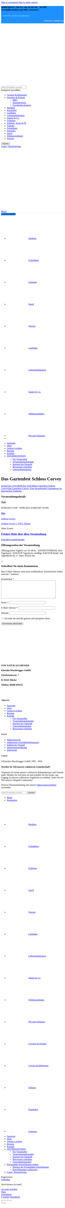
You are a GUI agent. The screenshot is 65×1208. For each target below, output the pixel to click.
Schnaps (10, 125)
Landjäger (11, 113)
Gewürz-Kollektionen (17, 95)
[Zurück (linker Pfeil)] (2, 1206)
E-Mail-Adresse (9, 611)
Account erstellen (9, 1192)
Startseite (11, 709)
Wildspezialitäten (15, 136)
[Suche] (13, 87)
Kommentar (7, 579)
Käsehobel (12, 110)
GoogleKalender (17, 539)
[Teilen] (5, 1203)
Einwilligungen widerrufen (25, 1173)
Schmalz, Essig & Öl (16, 123)
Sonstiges (11, 131)
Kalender (5, 539)
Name (4, 606)
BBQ (15, 100)
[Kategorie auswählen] (32, 90)
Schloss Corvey (8, 519)
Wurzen (10, 138)
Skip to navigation (9, 2)
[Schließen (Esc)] (2, 1203)
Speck (9, 133)
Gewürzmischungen (22, 105)
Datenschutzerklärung (17, 751)
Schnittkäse (12, 128)
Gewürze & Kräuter (16, 97)
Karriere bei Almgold (22, 464)
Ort (3, 513)
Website (4, 616)
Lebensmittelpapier (16, 115)
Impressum (12, 753)
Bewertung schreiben (22, 467)
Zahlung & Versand (16, 748)
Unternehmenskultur (22, 469)
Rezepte (10, 717)
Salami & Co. (13, 118)
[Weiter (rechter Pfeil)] (5, 1206)
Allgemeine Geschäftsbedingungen (23, 746)
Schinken (11, 120)
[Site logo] (19, 84)
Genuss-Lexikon (14, 714)
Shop (9, 711)
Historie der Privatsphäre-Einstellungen (31, 1170)
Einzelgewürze (19, 102)
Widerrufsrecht (14, 743)
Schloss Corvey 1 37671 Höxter (15, 523)
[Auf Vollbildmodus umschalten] (8, 1203)
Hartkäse (11, 108)
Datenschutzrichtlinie (46, 788)
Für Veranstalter (20, 459)
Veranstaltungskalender (23, 462)
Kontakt (10, 719)
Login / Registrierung (17, 1175)
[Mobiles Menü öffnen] (3, 211)
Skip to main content (28, 2)
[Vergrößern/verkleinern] (11, 1203)
